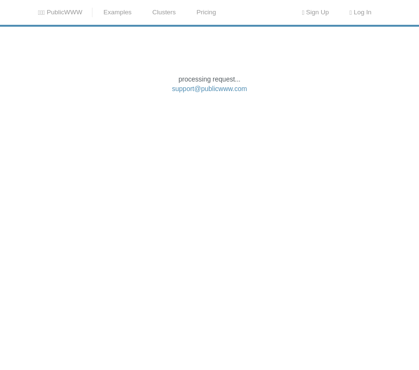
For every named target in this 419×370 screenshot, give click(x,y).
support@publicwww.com (210, 164)
